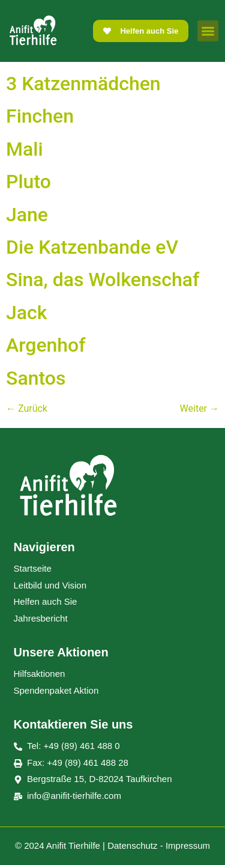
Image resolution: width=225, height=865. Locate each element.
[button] (207, 30)
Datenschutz (132, 845)
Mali (24, 149)
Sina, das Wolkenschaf (102, 279)
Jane (27, 214)
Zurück (26, 408)
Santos (35, 378)
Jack (26, 312)
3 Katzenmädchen (83, 83)
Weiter (199, 408)
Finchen (40, 116)
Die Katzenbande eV (92, 247)
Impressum (188, 845)
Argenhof (46, 345)
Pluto (28, 181)
